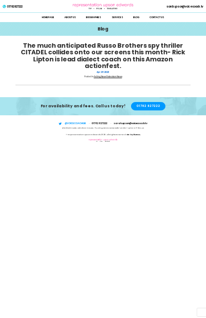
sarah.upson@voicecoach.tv (184, 6)
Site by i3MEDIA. (134, 134)
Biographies (93, 17)
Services (117, 17)
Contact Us (157, 17)
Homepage (48, 17)
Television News (114, 76)
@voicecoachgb (75, 123)
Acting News (100, 76)
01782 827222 (12, 6)
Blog (136, 17)
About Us (70, 17)
